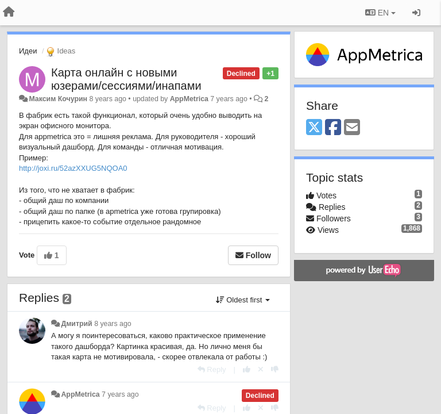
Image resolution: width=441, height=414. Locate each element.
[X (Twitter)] (314, 128)
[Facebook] (333, 128)
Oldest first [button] (243, 300)
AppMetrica (189, 99)
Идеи (28, 51)
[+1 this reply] (246, 369)
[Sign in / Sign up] (416, 12)
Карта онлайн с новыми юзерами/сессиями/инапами (126, 79)
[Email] (352, 128)
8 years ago (112, 324)
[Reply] (212, 369)
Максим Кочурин (58, 99)
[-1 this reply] (274, 369)
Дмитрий (76, 324)
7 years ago (120, 394)
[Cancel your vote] (261, 369)
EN (380, 12)
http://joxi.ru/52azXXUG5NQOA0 (73, 168)
